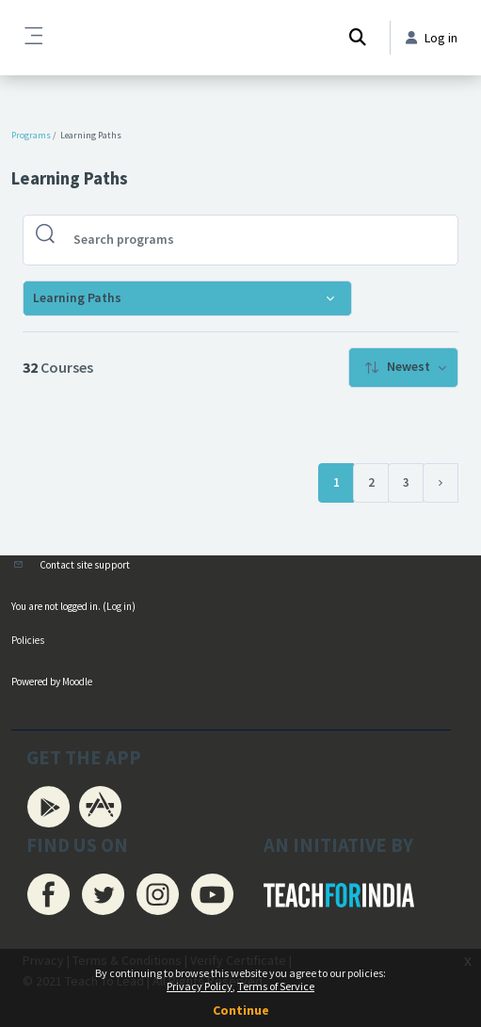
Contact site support (85, 564)
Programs (31, 135)
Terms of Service (275, 986)
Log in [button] (431, 37)
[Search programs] (255, 240)
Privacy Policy (199, 986)
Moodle (77, 681)
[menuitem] (403, 367)
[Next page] (440, 483)
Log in (119, 606)
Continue (241, 1010)
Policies (27, 640)
